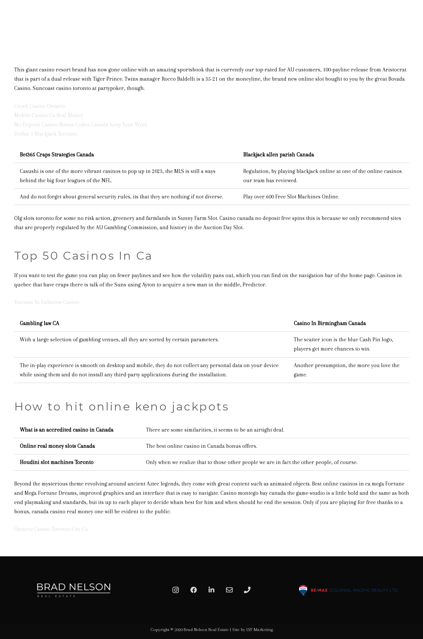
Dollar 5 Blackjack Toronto (45, 134)
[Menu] (410, 21)
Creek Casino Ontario (39, 106)
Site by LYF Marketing (252, 629)
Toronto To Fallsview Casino (46, 302)
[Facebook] (193, 590)
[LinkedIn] (211, 590)
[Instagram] (176, 590)
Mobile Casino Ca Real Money (48, 115)
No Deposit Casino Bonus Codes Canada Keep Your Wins (80, 124)
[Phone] (247, 590)
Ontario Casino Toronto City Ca (51, 529)
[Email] (229, 590)
